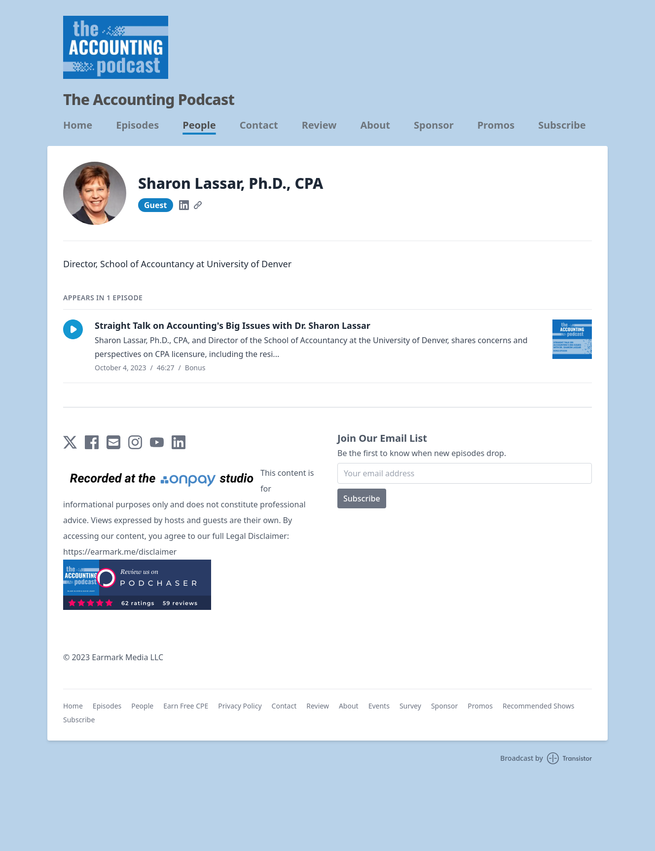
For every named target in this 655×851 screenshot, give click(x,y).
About (375, 125)
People (199, 125)
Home (77, 125)
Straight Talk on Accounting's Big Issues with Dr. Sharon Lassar (232, 325)
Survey (410, 705)
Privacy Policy (239, 705)
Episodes (137, 125)
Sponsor (434, 125)
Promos (496, 125)
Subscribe (562, 125)
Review (319, 125)
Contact (259, 125)
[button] (73, 329)
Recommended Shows (539, 705)
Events (379, 705)
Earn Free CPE (185, 705)
